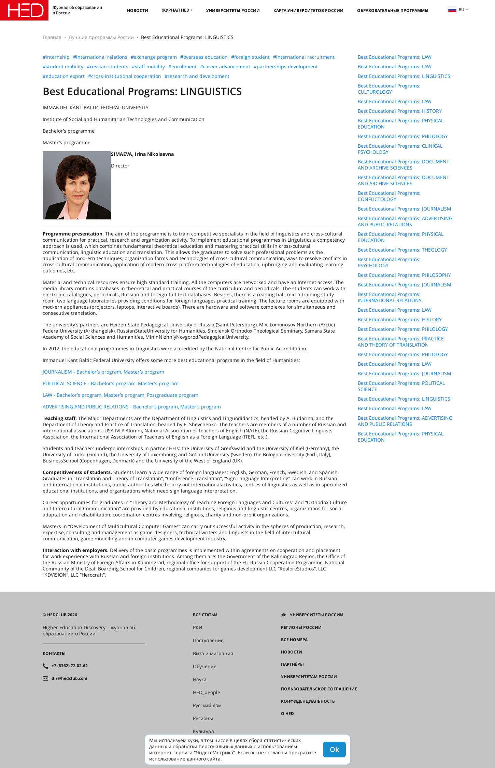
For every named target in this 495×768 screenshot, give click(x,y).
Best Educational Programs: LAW (395, 57)
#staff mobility (148, 67)
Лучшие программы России (101, 37)
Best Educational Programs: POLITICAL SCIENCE (401, 386)
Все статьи (205, 615)
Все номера (294, 640)
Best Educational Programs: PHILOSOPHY (404, 275)
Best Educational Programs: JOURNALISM (404, 209)
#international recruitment (304, 57)
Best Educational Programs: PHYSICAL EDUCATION (400, 124)
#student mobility (63, 67)
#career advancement (225, 67)
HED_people (206, 692)
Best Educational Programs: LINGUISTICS (404, 76)
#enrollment (182, 67)
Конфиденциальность (308, 701)
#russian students (107, 67)
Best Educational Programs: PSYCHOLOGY (389, 262)
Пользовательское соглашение (319, 689)
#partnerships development (286, 67)
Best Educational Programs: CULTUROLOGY (389, 89)
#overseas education (204, 57)
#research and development (197, 76)
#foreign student (250, 57)
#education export (64, 76)
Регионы (203, 718)
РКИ (197, 627)
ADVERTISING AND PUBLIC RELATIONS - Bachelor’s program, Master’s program (132, 406)
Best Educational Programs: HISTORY (400, 111)
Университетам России (309, 676)
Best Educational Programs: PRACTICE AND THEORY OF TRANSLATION (401, 342)
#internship (56, 57)
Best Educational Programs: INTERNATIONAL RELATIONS (390, 297)
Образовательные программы (392, 10)
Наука (200, 679)
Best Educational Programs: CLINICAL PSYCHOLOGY (400, 149)
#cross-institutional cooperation (124, 76)
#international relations (100, 57)
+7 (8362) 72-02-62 (70, 666)
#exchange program (154, 57)
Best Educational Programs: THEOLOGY (402, 250)
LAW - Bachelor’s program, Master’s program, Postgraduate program (120, 395)
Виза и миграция (213, 653)
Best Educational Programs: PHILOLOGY (403, 136)
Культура (203, 731)
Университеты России (233, 10)
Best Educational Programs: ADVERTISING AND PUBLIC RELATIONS (405, 221)
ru (456, 9)
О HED (287, 713)
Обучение (204, 666)
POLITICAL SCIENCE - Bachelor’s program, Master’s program (111, 383)
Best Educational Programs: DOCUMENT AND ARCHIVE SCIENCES (403, 165)
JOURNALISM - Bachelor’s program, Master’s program (103, 371)
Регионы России (301, 627)
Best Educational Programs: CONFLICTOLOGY (389, 196)
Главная (52, 37)
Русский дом (207, 705)
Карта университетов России (308, 10)
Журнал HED (175, 10)
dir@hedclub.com (69, 678)
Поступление (208, 640)
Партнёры (292, 664)
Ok (334, 749)
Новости (137, 10)
